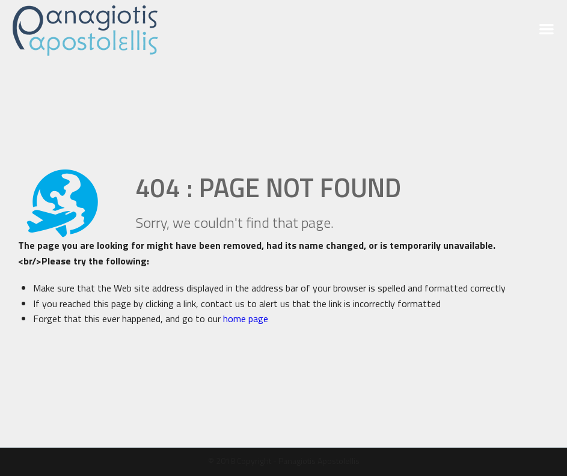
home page (245, 318)
